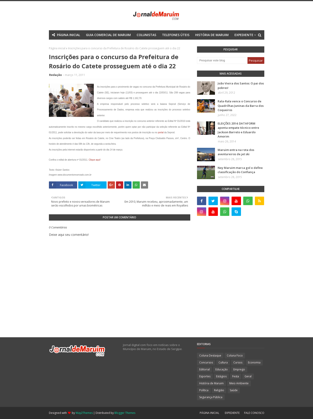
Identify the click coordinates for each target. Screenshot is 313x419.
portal (161, 132)
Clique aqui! (95, 160)
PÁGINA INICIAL (209, 413)
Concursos (206, 362)
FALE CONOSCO (254, 413)
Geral (248, 376)
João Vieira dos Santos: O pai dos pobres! (241, 85)
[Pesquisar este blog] (222, 60)
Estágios (221, 376)
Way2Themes (84, 413)
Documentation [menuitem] (144, 44)
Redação (55, 75)
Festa (235, 376)
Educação (221, 369)
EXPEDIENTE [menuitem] (243, 35)
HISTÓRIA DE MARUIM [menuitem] (212, 35)
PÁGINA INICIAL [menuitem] (68, 35)
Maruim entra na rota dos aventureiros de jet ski (236, 152)
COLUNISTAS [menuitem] (146, 35)
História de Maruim (211, 383)
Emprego (239, 369)
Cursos (237, 362)
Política (203, 390)
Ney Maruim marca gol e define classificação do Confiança (240, 170)
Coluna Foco (235, 355)
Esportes (204, 376)
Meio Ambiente (239, 383)
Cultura (223, 362)
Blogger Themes (124, 413)
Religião (219, 390)
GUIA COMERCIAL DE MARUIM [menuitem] (108, 35)
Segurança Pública (210, 397)
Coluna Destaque (210, 355)
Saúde (234, 390)
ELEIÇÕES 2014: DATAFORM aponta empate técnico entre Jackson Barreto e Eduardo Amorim (238, 130)
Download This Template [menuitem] (185, 44)
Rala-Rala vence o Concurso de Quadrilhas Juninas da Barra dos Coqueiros (241, 105)
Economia (254, 362)
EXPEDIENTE (232, 413)
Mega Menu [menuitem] (117, 44)
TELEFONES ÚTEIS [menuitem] (175, 35)
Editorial (204, 369)
